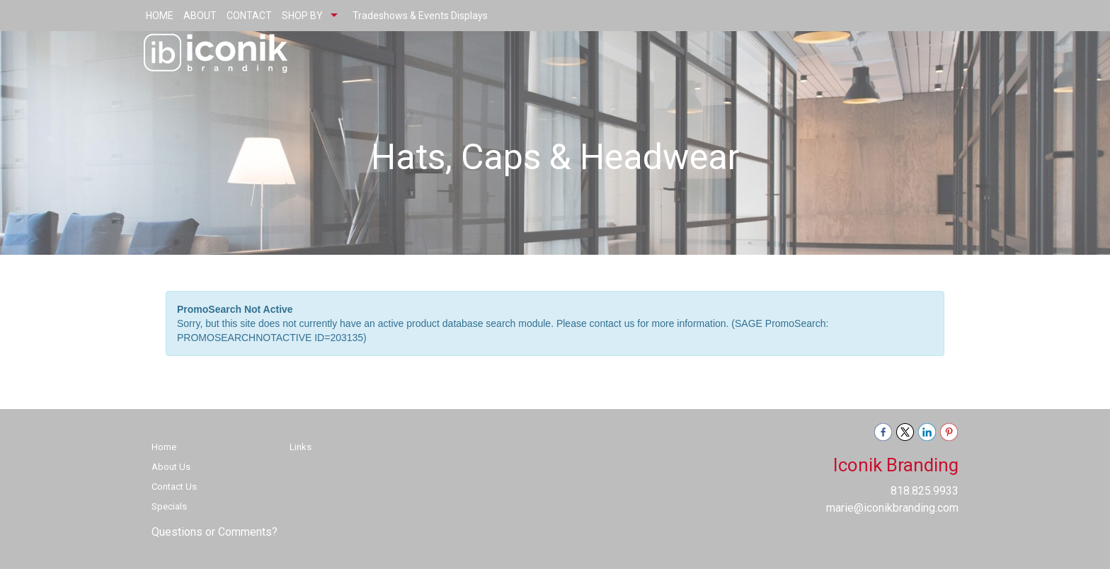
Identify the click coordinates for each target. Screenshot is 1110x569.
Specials (169, 506)
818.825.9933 (925, 491)
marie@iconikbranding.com (892, 508)
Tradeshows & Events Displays (420, 15)
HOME (159, 15)
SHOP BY (302, 15)
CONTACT (249, 15)
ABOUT (200, 15)
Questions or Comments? (214, 532)
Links (300, 447)
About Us (170, 466)
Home (163, 447)
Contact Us (174, 486)
